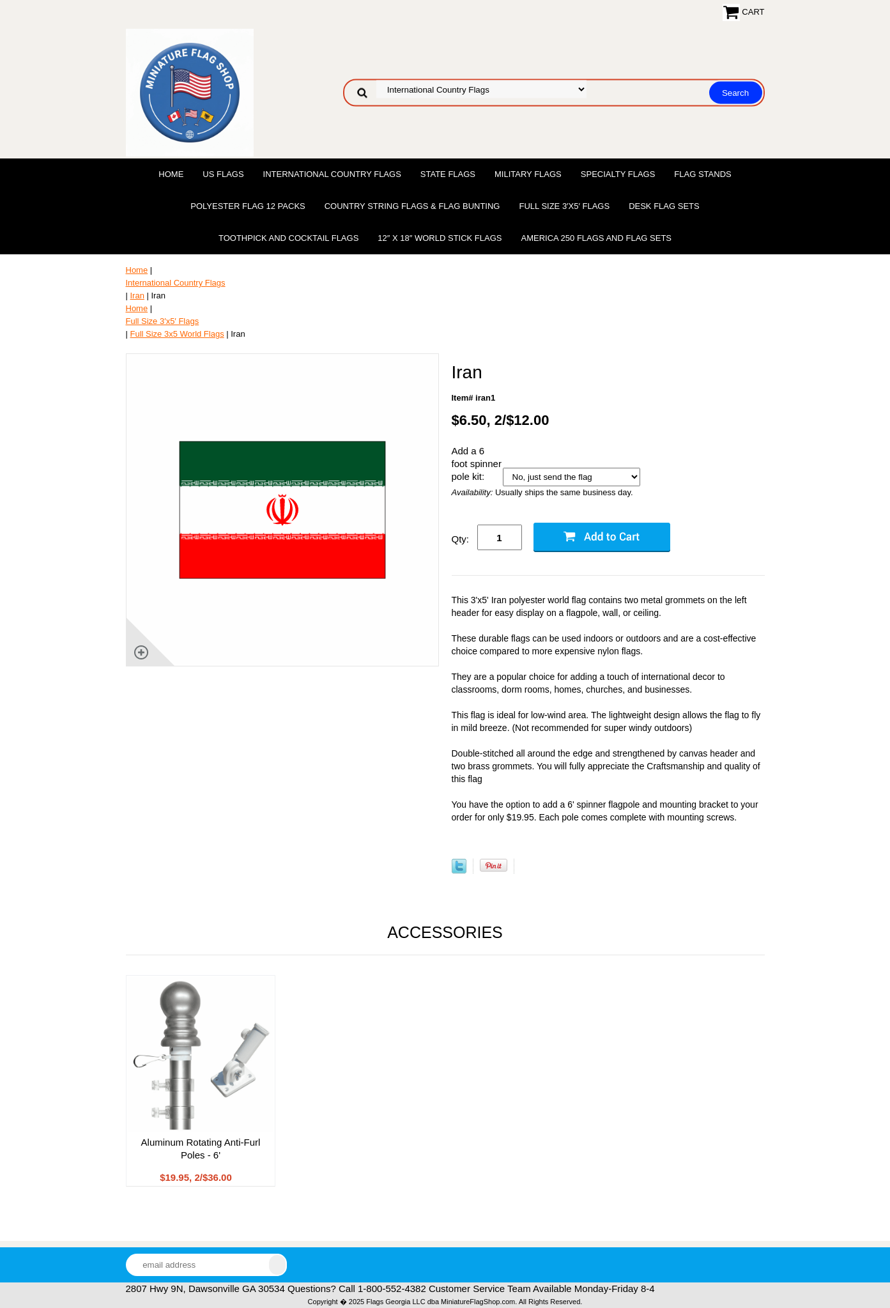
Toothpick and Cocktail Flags (288, 238)
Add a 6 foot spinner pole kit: (477, 463)
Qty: (461, 539)
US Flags (223, 174)
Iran (137, 295)
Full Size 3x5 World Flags (177, 334)
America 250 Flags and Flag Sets (596, 238)
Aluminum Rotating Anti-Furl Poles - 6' (201, 1148)
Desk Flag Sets (664, 206)
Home (170, 174)
